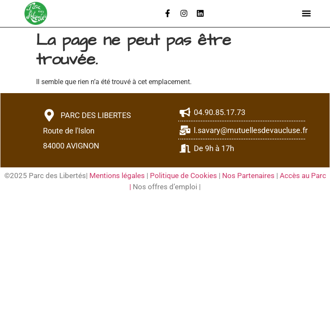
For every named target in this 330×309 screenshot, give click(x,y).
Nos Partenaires (248, 175)
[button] (306, 13)
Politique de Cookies (183, 175)
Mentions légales (118, 175)
